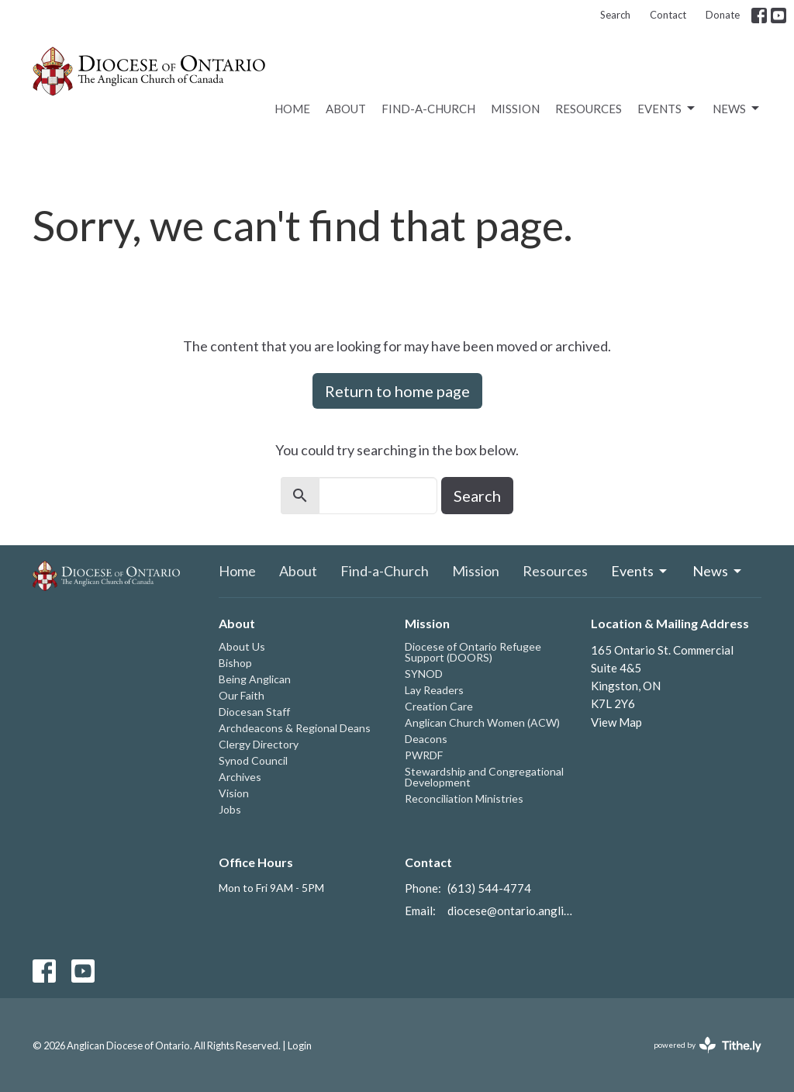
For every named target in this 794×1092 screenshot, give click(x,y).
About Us (242, 646)
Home (292, 109)
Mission (515, 109)
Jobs (230, 809)
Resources (588, 109)
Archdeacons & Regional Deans (295, 727)
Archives (240, 776)
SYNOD (424, 673)
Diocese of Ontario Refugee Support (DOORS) (473, 652)
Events (667, 108)
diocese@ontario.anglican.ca (511, 910)
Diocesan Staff (254, 711)
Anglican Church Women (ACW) (482, 722)
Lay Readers (434, 689)
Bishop (235, 662)
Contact (668, 15)
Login (300, 1045)
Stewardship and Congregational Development (484, 777)
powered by (707, 1045)
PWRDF (424, 755)
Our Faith (241, 695)
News (737, 108)
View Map (616, 722)
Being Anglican (255, 679)
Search (615, 15)
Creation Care (439, 706)
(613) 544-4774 (489, 888)
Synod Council (253, 760)
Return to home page (397, 391)
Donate (723, 15)
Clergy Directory (259, 744)
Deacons (426, 738)
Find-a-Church (428, 109)
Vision (234, 793)
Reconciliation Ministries (464, 798)
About (346, 109)
